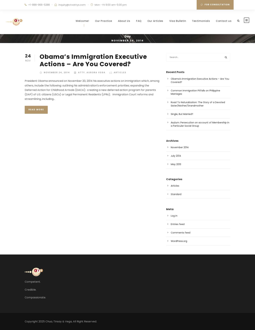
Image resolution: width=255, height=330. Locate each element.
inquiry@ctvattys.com (72, 4)
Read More (36, 109)
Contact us (223, 21)
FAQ (138, 21)
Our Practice (103, 21)
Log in (174, 215)
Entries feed (178, 224)
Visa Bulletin (177, 21)
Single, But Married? (182, 114)
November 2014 (180, 147)
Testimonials (201, 21)
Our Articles (155, 21)
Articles (120, 72)
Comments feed (180, 232)
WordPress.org (179, 241)
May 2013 (176, 164)
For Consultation (215, 4)
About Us (124, 21)
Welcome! (82, 21)
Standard (176, 194)
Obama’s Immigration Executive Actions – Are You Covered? (93, 60)
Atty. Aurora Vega (91, 72)
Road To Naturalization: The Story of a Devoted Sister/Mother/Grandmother (198, 104)
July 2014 (176, 155)
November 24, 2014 (57, 72)
